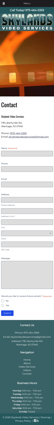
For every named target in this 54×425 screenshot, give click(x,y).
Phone (4, 163)
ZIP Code (5, 249)
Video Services (27, 366)
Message (5, 258)
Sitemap (45, 417)
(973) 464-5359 (18, 133)
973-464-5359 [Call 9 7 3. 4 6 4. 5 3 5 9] (31, 332)
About (27, 363)
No (7, 300)
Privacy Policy (23, 420)
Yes (7, 305)
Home (27, 359)
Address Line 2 (8, 216)
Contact (27, 373)
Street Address (8, 205)
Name (9, 148)
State (3, 238)
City (3, 227)
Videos (27, 370)
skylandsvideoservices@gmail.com (29, 136)
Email (4, 179)
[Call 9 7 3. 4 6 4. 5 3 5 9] (34, 10)
